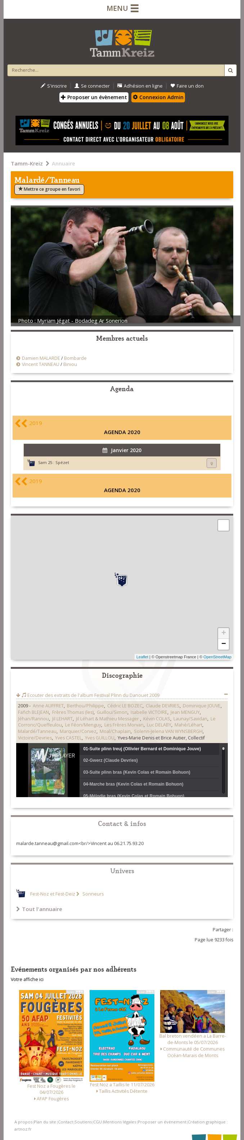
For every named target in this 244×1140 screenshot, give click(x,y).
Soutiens (83, 1121)
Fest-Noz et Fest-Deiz (52, 894)
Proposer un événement (162, 1121)
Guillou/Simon (112, 712)
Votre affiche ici (27, 979)
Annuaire (63, 163)
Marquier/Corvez (78, 731)
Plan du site (45, 1121)
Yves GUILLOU (99, 738)
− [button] (223, 644)
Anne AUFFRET (48, 706)
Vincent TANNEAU (40, 364)
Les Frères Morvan (124, 725)
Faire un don (187, 86)
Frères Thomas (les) (73, 712)
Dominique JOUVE (202, 706)
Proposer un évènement (94, 97)
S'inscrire (54, 86)
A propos (23, 1121)
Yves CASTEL (68, 738)
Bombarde (75, 358)
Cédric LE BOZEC (125, 706)
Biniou (70, 364)
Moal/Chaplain (115, 731)
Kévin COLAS (156, 719)
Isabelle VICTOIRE (149, 712)
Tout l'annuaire (39, 909)
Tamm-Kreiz (27, 163)
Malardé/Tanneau (37, 731)
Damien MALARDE (41, 358)
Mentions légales (119, 1121)
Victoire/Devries (35, 738)
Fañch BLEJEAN (33, 712)
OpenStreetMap (217, 657)
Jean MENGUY (185, 712)
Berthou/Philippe (85, 706)
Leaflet (142, 657)
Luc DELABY (159, 725)
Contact (65, 1121)
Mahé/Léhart (188, 725)
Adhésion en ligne (140, 86)
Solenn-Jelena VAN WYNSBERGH (168, 731)
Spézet (62, 462)
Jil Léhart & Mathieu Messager (108, 719)
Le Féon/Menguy (83, 725)
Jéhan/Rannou (33, 719)
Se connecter (92, 86)
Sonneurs (92, 894)
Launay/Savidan (190, 719)
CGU (97, 1121)
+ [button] (223, 633)
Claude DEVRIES (163, 706)
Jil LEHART (62, 719)
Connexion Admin (158, 97)
